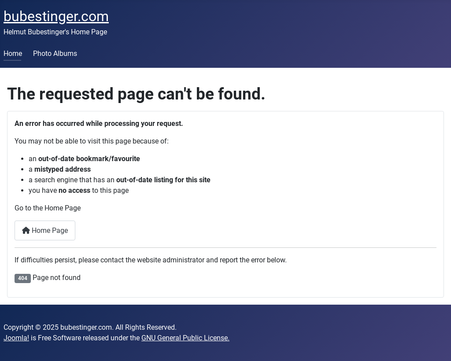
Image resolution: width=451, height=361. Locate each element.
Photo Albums (55, 53)
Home (13, 53)
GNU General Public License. (185, 338)
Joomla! (16, 338)
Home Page (45, 230)
